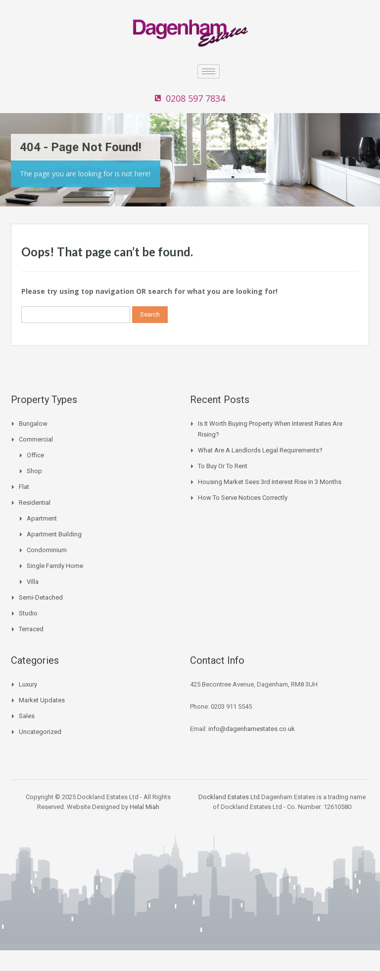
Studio (28, 613)
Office (35, 455)
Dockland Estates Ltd (229, 797)
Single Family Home (55, 565)
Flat (24, 486)
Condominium (47, 550)
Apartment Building (54, 534)
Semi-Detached (41, 597)
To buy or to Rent (222, 466)
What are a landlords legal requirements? (260, 450)
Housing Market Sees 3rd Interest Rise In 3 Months (269, 482)
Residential (34, 502)
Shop (34, 471)
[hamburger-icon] (208, 71)
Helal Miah (144, 806)
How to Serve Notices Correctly (242, 497)
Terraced (31, 629)
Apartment (42, 518)
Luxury (28, 684)
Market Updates (42, 700)
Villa (33, 581)
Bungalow (33, 423)
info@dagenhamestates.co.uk (251, 728)
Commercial (36, 439)
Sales (27, 716)
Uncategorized (40, 731)
